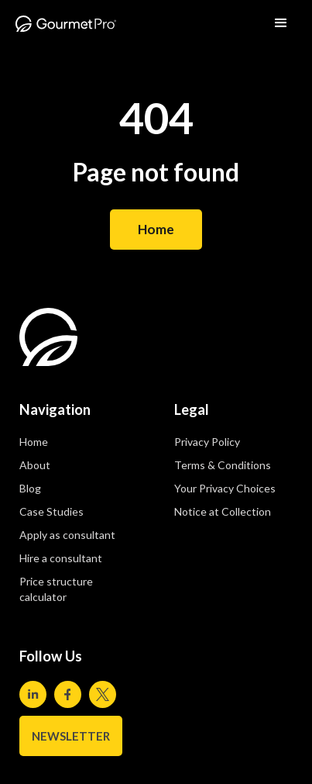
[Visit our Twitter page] (102, 694)
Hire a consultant (60, 558)
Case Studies (51, 511)
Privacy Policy (207, 441)
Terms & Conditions (222, 464)
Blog (30, 488)
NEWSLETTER (71, 736)
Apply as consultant (67, 534)
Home (156, 229)
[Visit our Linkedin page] (32, 694)
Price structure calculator (56, 589)
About (34, 464)
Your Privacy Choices (225, 488)
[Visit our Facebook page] (67, 694)
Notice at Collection (222, 511)
